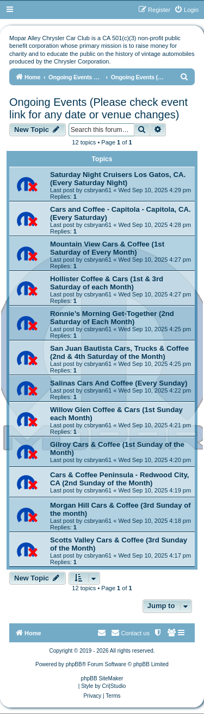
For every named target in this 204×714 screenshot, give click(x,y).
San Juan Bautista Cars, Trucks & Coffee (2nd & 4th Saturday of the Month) (119, 352)
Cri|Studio (114, 686)
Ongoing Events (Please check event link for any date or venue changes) (98, 108)
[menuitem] (186, 9)
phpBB (74, 664)
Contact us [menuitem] (130, 632)
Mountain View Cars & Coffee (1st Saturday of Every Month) (107, 248)
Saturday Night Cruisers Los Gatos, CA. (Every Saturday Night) (118, 178)
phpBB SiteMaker (102, 678)
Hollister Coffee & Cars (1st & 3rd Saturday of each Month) (106, 283)
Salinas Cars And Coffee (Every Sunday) (118, 383)
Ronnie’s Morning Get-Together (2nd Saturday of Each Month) (112, 317)
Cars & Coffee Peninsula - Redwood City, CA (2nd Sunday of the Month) (119, 479)
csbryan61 (98, 190)
